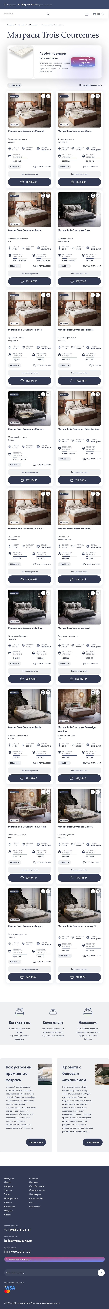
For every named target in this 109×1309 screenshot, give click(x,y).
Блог (31, 1202)
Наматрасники (11, 1198)
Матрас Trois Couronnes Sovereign (27, 826)
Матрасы (33, 24)
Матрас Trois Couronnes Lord (74, 627)
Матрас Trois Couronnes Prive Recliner (78, 429)
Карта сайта (34, 1206)
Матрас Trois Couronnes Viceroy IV (77, 926)
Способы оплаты (37, 1186)
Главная (10, 24)
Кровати (8, 1202)
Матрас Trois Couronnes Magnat (26, 130)
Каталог (21, 24)
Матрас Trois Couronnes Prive (74, 528)
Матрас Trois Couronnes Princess (75, 329)
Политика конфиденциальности (45, 1303)
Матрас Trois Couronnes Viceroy (75, 826)
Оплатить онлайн (37, 1190)
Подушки (8, 1210)
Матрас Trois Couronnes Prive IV (25, 528)
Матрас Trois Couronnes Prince (25, 329)
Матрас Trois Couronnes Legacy (25, 926)
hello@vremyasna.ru (18, 1241)
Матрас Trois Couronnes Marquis (26, 429)
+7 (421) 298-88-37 (27, 4)
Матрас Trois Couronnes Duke (74, 230)
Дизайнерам (35, 1194)
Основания (9, 1206)
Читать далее (36, 1142)
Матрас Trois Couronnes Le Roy (25, 627)
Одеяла (7, 1214)
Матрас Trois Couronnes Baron (25, 230)
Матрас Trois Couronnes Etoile (24, 727)
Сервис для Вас (36, 1198)
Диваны (7, 1181)
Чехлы (7, 1194)
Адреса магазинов (44, 4)
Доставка (33, 1181)
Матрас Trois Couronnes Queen (75, 130)
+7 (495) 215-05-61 (17, 1230)
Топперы (8, 1190)
